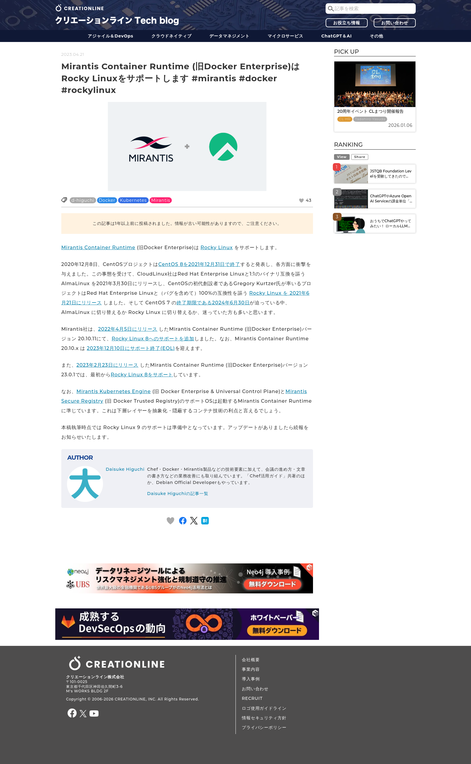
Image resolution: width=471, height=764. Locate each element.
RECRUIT (252, 698)
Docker (107, 200)
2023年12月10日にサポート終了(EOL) (131, 348)
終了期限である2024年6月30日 (213, 303)
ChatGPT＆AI (336, 36)
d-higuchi (82, 200)
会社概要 (251, 659)
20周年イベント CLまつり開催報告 (370, 111)
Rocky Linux (217, 247)
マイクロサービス (285, 36)
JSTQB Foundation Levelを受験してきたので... (391, 173)
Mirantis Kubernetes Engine (114, 391)
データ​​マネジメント (229, 36)
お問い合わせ (394, 22)
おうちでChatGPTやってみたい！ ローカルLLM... (390, 223)
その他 (376, 36)
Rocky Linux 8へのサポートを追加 (153, 339)
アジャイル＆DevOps (110, 36)
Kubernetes (133, 200)
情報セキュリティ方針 (264, 718)
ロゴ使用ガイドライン (264, 708)
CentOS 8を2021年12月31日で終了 (199, 264)
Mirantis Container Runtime (98, 247)
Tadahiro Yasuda (370, 119)
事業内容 (251, 669)
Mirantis (160, 200)
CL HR (345, 119)
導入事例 (251, 679)
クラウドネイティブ (171, 36)
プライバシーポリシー (264, 727)
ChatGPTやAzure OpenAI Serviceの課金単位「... (391, 198)
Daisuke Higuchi (125, 469)
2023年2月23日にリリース (107, 365)
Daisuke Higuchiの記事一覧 (177, 493)
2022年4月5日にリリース (127, 329)
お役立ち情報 (346, 22)
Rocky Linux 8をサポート (142, 375)
